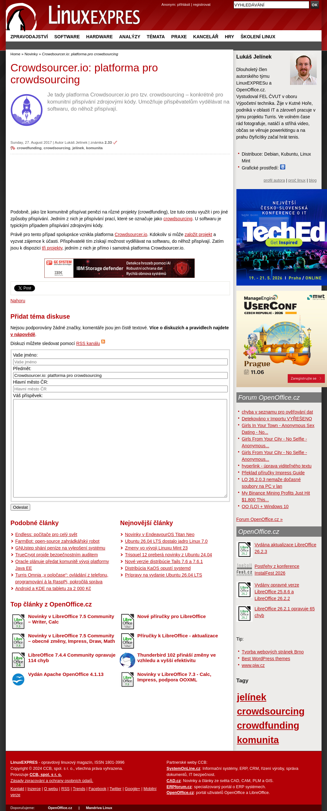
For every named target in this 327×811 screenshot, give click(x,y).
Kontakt (17, 789)
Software (67, 36)
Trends (79, 789)
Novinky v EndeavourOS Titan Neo (159, 553)
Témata (156, 36)
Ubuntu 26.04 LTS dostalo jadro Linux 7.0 (166, 560)
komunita (94, 148)
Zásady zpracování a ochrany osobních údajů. (52, 781)
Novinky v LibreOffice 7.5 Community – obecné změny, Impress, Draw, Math (71, 657)
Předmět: (22, 368)
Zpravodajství (29, 36)
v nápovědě (23, 334)
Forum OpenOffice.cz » (259, 519)
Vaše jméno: (25, 355)
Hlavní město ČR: (31, 382)
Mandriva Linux (99, 808)
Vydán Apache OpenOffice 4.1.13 (66, 693)
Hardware (99, 36)
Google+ (132, 789)
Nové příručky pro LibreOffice (171, 635)
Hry (229, 36)
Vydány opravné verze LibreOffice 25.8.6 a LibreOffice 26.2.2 (277, 591)
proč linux (297, 180)
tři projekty (52, 248)
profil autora (274, 180)
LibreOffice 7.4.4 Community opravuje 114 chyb (72, 676)
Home (16, 54)
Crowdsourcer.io (131, 234)
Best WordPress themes (266, 658)
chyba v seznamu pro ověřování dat (277, 412)
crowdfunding (29, 148)
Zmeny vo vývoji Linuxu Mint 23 (156, 567)
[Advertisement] (120, 181)
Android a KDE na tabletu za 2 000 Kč (53, 607)
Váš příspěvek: (28, 395)
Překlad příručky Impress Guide (273, 472)
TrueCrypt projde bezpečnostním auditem (56, 574)
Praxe (179, 36)
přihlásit (183, 4)
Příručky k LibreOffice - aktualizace (177, 655)
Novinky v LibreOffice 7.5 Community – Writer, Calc (71, 638)
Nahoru (18, 300)
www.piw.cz (253, 665)
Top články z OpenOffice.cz (51, 623)
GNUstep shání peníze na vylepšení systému (60, 567)
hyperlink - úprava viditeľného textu (277, 466)
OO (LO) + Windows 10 (265, 506)
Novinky (31, 54)
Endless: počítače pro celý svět (46, 553)
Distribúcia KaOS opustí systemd (158, 587)
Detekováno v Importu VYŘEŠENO (277, 418)
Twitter (115, 789)
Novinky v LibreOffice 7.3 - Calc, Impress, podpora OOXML (174, 696)
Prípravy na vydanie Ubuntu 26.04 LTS (163, 594)
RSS (65, 789)
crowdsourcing (57, 148)
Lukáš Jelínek (76, 142)
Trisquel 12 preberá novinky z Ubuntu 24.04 (168, 574)
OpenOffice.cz (258, 531)
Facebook (97, 789)
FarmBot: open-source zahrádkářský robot (57, 560)
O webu (51, 789)
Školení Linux (258, 36)
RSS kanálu (88, 343)
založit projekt (198, 234)
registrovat (201, 4)
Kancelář (205, 36)
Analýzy (129, 36)
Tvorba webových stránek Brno (273, 651)
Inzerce (34, 789)
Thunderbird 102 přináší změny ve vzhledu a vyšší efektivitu (176, 676)
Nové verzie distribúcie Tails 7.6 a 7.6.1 (164, 580)
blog (313, 180)
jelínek (78, 148)
